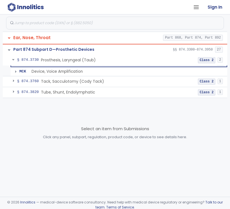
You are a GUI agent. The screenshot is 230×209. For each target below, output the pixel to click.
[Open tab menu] (196, 7)
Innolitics (27, 202)
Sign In (215, 7)
